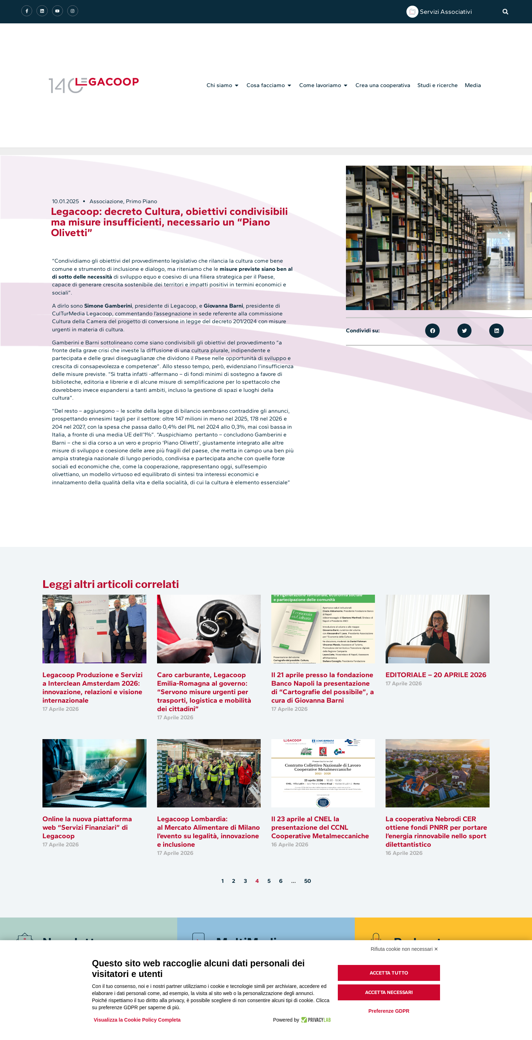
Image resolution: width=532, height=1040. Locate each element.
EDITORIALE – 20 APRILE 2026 (436, 674)
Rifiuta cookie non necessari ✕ (404, 949)
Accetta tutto (389, 973)
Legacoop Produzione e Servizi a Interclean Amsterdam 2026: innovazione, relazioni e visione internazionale (92, 687)
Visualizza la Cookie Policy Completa (137, 1020)
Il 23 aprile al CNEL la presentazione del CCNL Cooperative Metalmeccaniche (320, 827)
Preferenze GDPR (388, 1011)
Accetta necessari (389, 992)
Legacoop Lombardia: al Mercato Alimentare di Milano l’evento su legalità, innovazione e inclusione (208, 831)
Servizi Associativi (446, 12)
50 (307, 881)
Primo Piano (141, 201)
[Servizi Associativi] (412, 12)
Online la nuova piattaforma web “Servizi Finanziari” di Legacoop (87, 827)
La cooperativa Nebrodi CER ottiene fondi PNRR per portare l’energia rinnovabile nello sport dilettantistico (436, 831)
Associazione (106, 201)
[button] (505, 11)
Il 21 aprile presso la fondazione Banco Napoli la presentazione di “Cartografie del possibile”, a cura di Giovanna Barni (322, 687)
